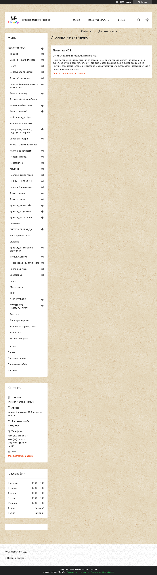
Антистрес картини (19, 320)
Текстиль (14, 314)
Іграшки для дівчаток (20, 211)
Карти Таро (15, 332)
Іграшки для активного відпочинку (21, 249)
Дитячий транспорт (20, 78)
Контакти (86, 31)
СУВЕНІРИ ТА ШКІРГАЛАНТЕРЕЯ (19, 307)
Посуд (13, 66)
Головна (76, 20)
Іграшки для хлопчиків (21, 217)
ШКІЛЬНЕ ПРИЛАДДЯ (21, 181)
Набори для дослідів (20, 117)
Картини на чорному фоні (23, 326)
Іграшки (14, 54)
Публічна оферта (15, 558)
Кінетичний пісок (18, 269)
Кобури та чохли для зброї (23, 144)
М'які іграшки (16, 287)
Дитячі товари (17, 193)
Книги (13, 281)
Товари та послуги (97, 20)
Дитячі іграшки (17, 199)
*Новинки (15, 223)
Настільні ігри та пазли (21, 175)
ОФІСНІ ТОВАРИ (18, 299)
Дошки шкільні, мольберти (23, 99)
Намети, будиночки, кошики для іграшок (24, 85)
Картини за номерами (21, 123)
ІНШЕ (12, 293)
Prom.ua (93, 569)
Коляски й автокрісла (21, 187)
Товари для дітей (18, 111)
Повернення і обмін (17, 364)
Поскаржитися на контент (78, 572)
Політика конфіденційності (102, 572)
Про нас (121, 20)
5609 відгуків (125, 2)
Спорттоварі (16, 275)
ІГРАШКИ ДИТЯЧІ (18, 257)
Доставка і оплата (107, 31)
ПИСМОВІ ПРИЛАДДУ (21, 229)
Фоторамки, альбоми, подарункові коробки (21, 131)
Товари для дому (18, 93)
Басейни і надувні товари (22, 60)
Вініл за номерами (19, 338)
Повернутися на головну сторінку (69, 73)
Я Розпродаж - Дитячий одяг (24, 263)
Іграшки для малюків (20, 205)
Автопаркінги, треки (20, 235)
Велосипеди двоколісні (21, 72)
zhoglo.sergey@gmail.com (20, 456)
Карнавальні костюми (21, 105)
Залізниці (14, 242)
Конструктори (17, 163)
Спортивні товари (19, 138)
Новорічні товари (18, 157)
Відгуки (11, 352)
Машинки (14, 169)
